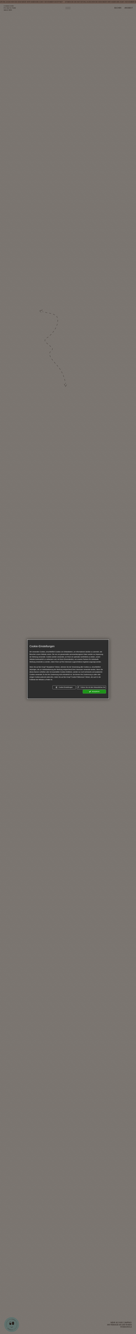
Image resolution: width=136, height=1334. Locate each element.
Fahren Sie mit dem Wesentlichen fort (91, 687)
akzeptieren (94, 692)
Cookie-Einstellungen (64, 687)
